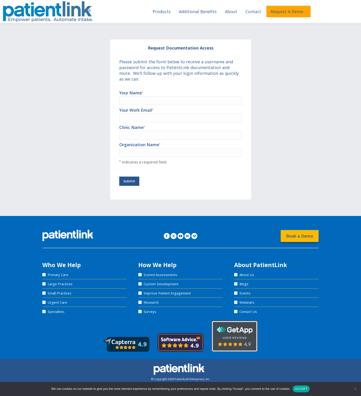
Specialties (56, 311)
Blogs (243, 284)
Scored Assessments (160, 274)
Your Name (180, 96)
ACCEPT (301, 388)
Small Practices (59, 293)
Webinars (246, 302)
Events (244, 293)
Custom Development (161, 284)
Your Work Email (180, 113)
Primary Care (58, 274)
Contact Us (248, 311)
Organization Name (180, 148)
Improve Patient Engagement (167, 293)
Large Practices (60, 284)
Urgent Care (57, 302)
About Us (246, 274)
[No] (355, 389)
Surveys (150, 311)
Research (151, 302)
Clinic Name (180, 131)
